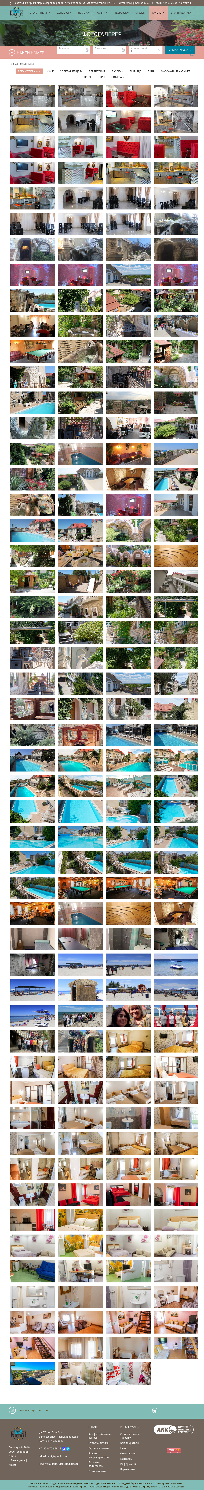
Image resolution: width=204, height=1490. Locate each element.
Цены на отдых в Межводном (100, 1483)
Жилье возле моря (100, 1486)
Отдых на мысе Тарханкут (130, 1435)
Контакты (185, 2)
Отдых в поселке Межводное (66, 1483)
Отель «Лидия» (45, 12)
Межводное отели (38, 1483)
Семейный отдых (121, 1486)
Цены (123, 1448)
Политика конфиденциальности (59, 1463)
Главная (13, 64)
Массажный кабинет (175, 71)
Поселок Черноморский (41, 1486)
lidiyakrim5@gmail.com (132, 2)
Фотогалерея (128, 1453)
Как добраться (129, 1443)
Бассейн (117, 71)
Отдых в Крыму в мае (145, 1486)
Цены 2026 (69, 12)
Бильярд (136, 71)
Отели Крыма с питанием (168, 1483)
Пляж (88, 77)
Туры (101, 77)
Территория (97, 71)
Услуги (105, 12)
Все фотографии (29, 71)
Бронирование (182, 12)
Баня (151, 71)
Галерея (159, 12)
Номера (88, 12)
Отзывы (142, 12)
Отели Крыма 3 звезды (171, 1486)
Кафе (50, 71)
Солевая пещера (71, 71)
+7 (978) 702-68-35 (163, 2)
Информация (128, 1464)
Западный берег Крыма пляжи (135, 1483)
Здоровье (124, 12)
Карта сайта (127, 1469)
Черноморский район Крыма (71, 1486)
